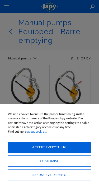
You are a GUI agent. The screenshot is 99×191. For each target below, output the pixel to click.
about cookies (36, 131)
